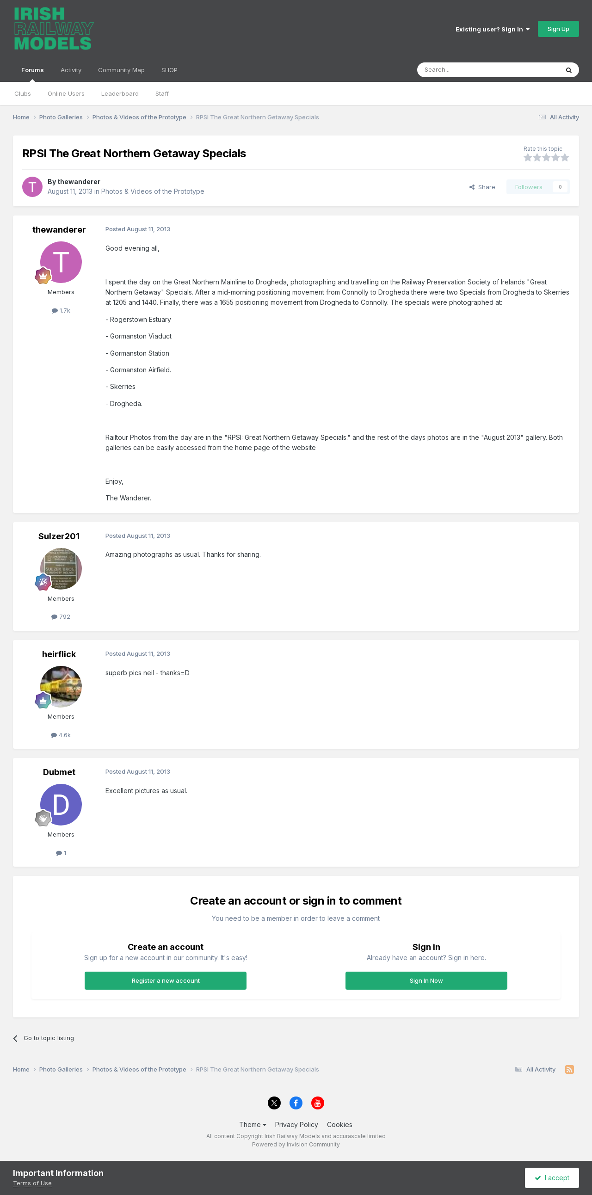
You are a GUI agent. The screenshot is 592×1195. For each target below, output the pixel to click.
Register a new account (166, 980)
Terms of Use (32, 1183)
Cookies (339, 1124)
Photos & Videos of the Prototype (152, 191)
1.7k (61, 310)
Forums (32, 74)
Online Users (66, 93)
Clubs (22, 93)
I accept (552, 1178)
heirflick (59, 654)
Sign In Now (426, 980)
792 (60, 616)
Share (482, 187)
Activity (71, 70)
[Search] (464, 69)
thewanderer (78, 181)
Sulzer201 (59, 536)
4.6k (61, 735)
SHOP (169, 70)
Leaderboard (120, 93)
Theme (252, 1124)
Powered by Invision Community (296, 1144)
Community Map (121, 70)
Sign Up (558, 28)
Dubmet (59, 772)
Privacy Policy (296, 1124)
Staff (162, 93)
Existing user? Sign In (493, 29)
